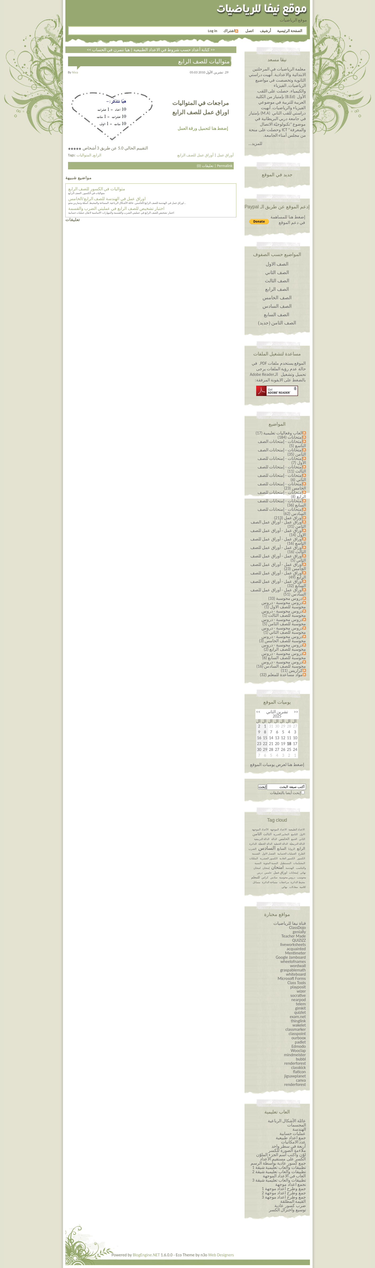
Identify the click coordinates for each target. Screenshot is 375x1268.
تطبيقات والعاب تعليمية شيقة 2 (279, 1171)
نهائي (284, 887)
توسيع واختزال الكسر (287, 1209)
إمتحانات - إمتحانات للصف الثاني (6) (281, 477)
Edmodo (298, 1046)
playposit (298, 986)
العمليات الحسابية (286, 853)
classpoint (297, 1033)
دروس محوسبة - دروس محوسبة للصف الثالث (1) (283, 613)
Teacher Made (293, 936)
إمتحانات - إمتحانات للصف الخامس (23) (281, 486)
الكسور (301, 858)
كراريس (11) (292, 670)
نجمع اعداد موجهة (290, 1184)
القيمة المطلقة (293, 1201)
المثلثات (253, 858)
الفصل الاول (268, 853)
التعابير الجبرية (281, 834)
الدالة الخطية (281, 844)
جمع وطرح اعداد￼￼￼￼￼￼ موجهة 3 (284, 1197)
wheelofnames (293, 961)
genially (299, 931)
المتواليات (83, 155)
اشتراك (230, 30)
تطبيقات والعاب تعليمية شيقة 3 (279, 1180)
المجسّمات (299, 863)
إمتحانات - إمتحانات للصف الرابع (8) (281, 494)
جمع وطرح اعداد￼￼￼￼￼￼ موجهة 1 (284, 1188)
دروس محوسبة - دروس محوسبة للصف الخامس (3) (282, 638)
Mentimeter (295, 953)
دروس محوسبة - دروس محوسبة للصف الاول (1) (283, 604)
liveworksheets (293, 944)
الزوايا (291, 849)
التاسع (294, 834)
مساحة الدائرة (269, 882)
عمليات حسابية (292, 1133)
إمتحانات (293, 872)
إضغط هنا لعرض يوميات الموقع (277, 764)
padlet (300, 1042)
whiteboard (296, 974)
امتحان (277, 867)
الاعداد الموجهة (278, 829)
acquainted (296, 948)
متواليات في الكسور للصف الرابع (96, 188)
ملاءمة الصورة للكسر (287, 1150)
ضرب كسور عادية (290, 1205)
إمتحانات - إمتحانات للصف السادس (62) (281, 511)
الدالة (274, 839)
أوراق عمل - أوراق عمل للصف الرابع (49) (278, 575)
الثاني (302, 839)
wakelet (299, 1025)
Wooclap (298, 1050)
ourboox (298, 1037)
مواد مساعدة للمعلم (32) (281, 674)
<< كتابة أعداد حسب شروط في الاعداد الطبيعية (148, 49)
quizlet (300, 1012)
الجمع (294, 839)
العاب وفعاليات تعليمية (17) (279, 432)
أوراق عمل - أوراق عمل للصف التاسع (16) (278, 541)
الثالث (267, 834)
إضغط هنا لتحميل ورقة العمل (203, 128)
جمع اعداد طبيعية (291, 1137)
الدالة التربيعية (261, 839)
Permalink (224, 165)
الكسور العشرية (269, 858)
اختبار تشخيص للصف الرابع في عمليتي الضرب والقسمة (116, 208)
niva (75, 72)
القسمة (256, 853)
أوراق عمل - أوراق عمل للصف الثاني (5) (278, 558)
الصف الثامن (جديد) (277, 322)
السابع (281, 848)
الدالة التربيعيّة (297, 844)
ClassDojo (297, 927)
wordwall (298, 965)
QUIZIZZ (299, 940)
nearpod (298, 999)
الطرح (301, 853)
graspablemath (293, 969)
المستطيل (285, 863)
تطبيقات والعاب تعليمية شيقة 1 (279, 1167)
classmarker (296, 1029)
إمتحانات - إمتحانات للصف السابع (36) (281, 503)
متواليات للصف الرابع (204, 61)
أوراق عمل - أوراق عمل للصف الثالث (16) (278, 549)
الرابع (97, 155)
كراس (264, 877)
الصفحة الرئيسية (289, 30)
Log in (212, 30)
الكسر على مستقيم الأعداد (283, 1158)
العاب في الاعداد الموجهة (284, 1175)
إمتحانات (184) (290, 437)
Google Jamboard (291, 957)
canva (301, 1080)
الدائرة (253, 844)
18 (289, 744)
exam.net (298, 1016)
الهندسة (290, 868)
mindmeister (295, 1054)
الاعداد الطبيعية (296, 829)
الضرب (252, 849)
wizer (301, 991)
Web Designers (221, 1254)
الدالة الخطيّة (265, 844)
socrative (298, 995)
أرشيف (265, 30)
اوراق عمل (280, 872)
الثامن (257, 834)
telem (301, 1003)
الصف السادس (277, 306)
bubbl (301, 1059)
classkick (298, 1067)
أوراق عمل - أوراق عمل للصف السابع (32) (278, 583)
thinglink (298, 1020)
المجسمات (296, 1125)
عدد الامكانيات (293, 1141)
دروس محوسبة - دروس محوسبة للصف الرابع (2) (283, 647)
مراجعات (284, 882)
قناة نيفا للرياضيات (289, 923)
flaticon (299, 1071)
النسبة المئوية (270, 863)
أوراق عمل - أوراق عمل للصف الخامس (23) (278, 566)
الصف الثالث (277, 280)
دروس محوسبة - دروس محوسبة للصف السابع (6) (283, 655)
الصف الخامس (277, 297)
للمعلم (255, 877)
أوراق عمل (225, 155)
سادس (273, 877)
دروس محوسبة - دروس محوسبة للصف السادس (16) (281, 664)
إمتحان (266, 868)
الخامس (284, 839)
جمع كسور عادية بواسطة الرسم (278, 1163)
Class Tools (296, 982)
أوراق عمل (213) (288, 517)
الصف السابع (276, 314)
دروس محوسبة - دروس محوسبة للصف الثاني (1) (283, 630)
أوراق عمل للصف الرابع (195, 155)
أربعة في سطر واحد (289, 1146)
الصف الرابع (277, 289)
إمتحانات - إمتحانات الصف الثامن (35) (282, 452)
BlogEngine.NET (146, 1254)
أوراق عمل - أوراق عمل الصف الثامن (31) (278, 524)
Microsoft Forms (292, 978)
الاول (302, 834)
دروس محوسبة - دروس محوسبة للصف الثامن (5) (283, 621)
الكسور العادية (287, 858)
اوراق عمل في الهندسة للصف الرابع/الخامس (107, 198)
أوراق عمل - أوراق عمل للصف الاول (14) (278, 532)
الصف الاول (277, 264)
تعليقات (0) (205, 165)
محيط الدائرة (298, 882)
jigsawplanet (295, 1075)
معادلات (293, 887)
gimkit (300, 1008)
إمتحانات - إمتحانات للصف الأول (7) (281, 460)
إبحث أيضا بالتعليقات (285, 792)
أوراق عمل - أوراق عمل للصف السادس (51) (278, 592)
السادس (266, 848)
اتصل (249, 30)
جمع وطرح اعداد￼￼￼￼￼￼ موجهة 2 (284, 1192)
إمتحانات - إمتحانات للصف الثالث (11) (281, 469)
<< (296, 711)
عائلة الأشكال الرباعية (287, 1120)
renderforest (295, 1063)
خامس (268, 872)
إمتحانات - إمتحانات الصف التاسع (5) (282, 443)
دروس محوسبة (287, 877)
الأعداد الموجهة (260, 829)
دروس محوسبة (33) (285, 598)
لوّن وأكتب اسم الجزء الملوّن (281, 1154)
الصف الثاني (277, 272)
